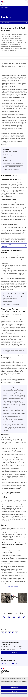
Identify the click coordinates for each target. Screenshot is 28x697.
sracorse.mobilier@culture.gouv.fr (10, 298)
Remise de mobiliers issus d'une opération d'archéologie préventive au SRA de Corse (12, 543)
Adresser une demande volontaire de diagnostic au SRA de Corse (11, 492)
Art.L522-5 (5, 393)
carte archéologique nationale (10, 389)
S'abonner (14, 652)
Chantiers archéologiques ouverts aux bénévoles (11, 245)
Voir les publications (13, 586)
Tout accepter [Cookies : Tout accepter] (14, 687)
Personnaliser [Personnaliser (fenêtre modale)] (14, 694)
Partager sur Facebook (2, 632)
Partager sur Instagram (13, 632)
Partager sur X (6, 632)
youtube (16, 663)
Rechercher (22, 2)
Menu (26, 2)
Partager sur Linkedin (9, 632)
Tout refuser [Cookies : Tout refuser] (14, 691)
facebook (9, 663)
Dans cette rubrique (14, 22)
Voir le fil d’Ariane (4, 7)
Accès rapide (6, 58)
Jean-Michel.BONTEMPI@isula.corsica (11, 304)
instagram (13, 663)
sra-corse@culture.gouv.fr (8, 162)
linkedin (6, 663)
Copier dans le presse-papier (16, 632)
